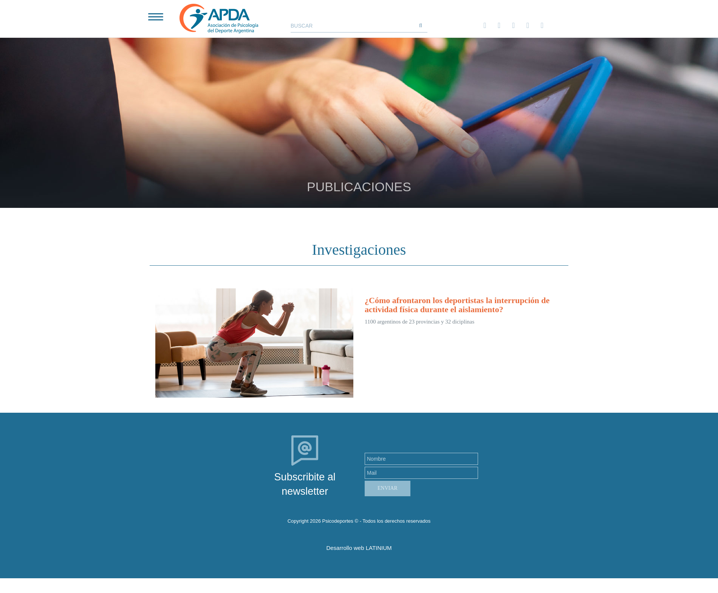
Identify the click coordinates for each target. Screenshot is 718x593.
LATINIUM (379, 548)
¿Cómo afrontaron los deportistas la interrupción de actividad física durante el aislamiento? (457, 305)
